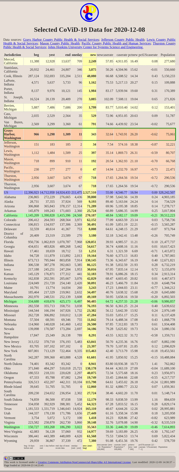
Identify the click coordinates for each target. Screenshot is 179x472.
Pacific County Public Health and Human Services (116, 43)
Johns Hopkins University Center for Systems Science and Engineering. (95, 47)
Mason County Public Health (60, 43)
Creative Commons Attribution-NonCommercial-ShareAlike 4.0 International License (84, 462)
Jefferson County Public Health (122, 39)
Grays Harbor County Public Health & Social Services (61, 39)
